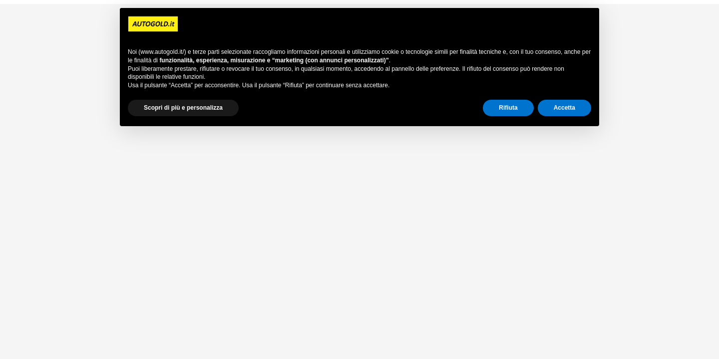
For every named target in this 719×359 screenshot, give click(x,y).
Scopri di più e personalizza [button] (183, 107)
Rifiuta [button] (508, 107)
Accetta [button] (564, 107)
